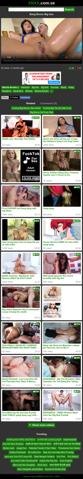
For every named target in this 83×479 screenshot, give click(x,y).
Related (30, 103)
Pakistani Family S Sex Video (42, 448)
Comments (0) (48, 103)
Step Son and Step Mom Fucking (58, 452)
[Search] (36, 9)
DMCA (40, 476)
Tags (33, 476)
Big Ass (35, 87)
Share (5, 97)
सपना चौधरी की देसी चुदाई (60, 465)
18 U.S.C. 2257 (52, 476)
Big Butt (44, 87)
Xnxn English (66, 461)
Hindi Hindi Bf (70, 440)
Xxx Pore (61, 456)
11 (71, 68)
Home (26, 476)
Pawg (71, 87)
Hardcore (25, 87)
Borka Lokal (8, 448)
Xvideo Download (17, 452)
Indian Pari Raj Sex (48, 461)
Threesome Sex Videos (69, 448)
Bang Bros (18, 91)
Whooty (28, 91)
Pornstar (54, 87)
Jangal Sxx (21, 448)
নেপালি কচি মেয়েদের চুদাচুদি (49, 440)
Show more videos (41, 425)
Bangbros (6, 91)
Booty (63, 87)
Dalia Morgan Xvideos (44, 456)
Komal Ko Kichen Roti (55, 469)
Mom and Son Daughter (24, 465)
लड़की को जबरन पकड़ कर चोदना (38, 444)
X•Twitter (14, 97)
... (51, 91)
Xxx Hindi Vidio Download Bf (24, 461)
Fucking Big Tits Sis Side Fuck (57, 108)
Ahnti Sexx (42, 465)
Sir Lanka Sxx (34, 452)
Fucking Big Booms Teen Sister (26, 108)
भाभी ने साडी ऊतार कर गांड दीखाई (66, 444)
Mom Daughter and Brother (30, 469)
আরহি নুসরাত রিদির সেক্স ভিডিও (21, 440)
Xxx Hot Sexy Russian (13, 444)
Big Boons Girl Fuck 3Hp (41, 112)
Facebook (25, 97)
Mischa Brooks (41, 91)
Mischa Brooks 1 (10, 87)
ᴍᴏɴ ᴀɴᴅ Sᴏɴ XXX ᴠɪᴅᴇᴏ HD (18, 456)
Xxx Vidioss (73, 456)
